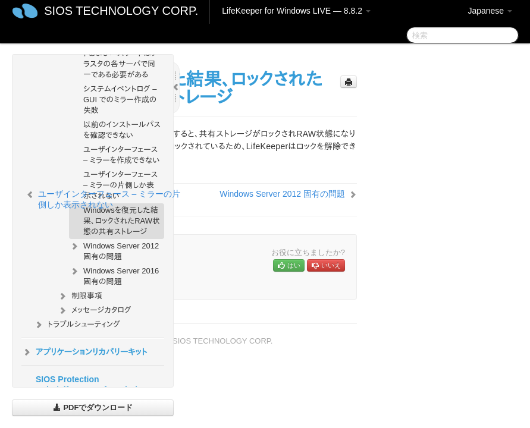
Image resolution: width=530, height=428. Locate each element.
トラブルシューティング (76, 324)
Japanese (490, 10)
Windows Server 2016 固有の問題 (114, 275)
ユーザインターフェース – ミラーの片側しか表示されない (120, 185)
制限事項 (79, 296)
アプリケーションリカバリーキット (84, 352)
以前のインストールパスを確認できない (122, 130)
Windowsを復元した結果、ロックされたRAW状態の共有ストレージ (121, 221)
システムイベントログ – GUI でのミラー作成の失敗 (119, 99)
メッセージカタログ (94, 310)
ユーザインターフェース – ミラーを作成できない (121, 155)
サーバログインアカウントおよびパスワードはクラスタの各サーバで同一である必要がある (120, 58)
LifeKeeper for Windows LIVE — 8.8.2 (296, 10)
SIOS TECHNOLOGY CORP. (121, 10)
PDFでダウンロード (93, 407)
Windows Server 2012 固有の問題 (114, 250)
